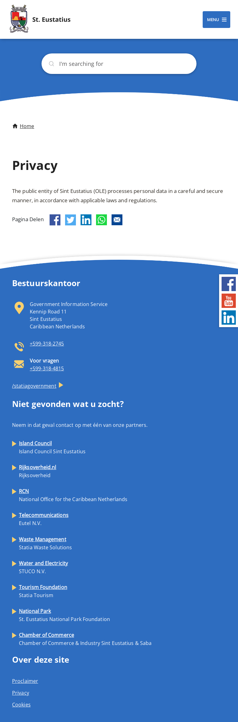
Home (27, 126)
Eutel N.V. (43, 519)
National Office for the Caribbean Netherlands (73, 495)
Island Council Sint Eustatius (52, 447)
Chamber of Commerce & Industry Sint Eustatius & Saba (85, 639)
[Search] (119, 63)
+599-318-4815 (47, 368)
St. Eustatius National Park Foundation (64, 615)
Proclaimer (25, 681)
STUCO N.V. (43, 567)
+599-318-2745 (47, 343)
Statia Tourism (43, 591)
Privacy (20, 692)
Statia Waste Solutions (45, 543)
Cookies (21, 704)
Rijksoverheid (37, 471)
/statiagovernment (34, 385)
